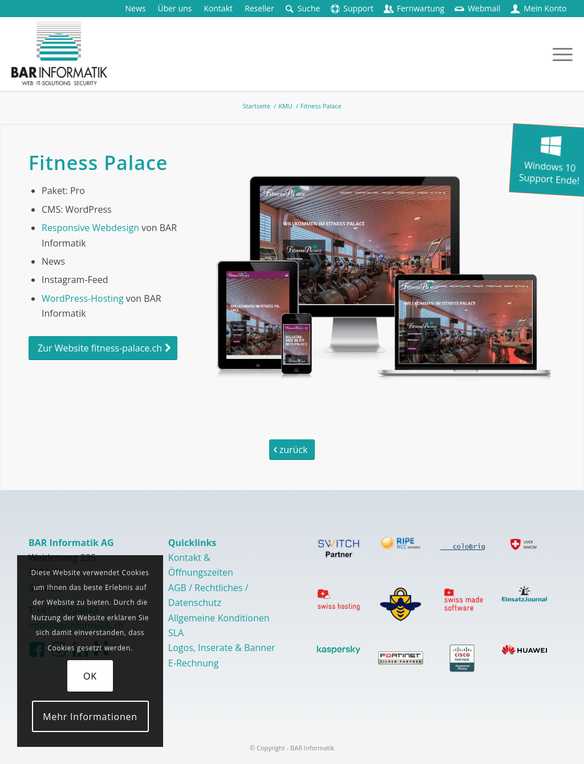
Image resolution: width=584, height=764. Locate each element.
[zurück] (292, 449)
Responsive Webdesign (90, 227)
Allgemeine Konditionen (219, 618)
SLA (176, 632)
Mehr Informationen (90, 716)
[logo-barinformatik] (59, 54)
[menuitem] (136, 8)
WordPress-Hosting (83, 298)
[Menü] (559, 54)
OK (90, 676)
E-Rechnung (193, 663)
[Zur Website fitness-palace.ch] (103, 348)
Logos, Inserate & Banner (221, 647)
